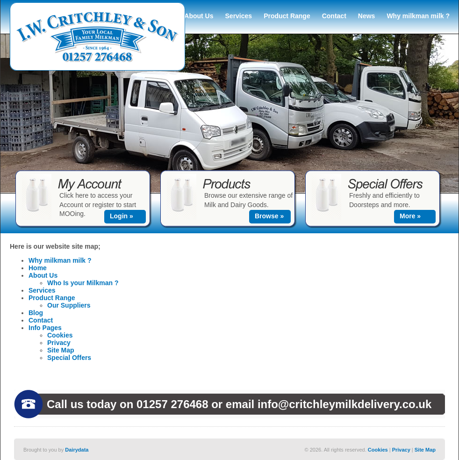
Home (38, 268)
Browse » (269, 216)
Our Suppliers (69, 305)
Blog (36, 312)
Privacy (59, 342)
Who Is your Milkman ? (82, 283)
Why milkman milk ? (418, 16)
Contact (334, 16)
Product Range (287, 16)
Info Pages (45, 327)
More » (410, 216)
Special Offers (69, 357)
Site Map (60, 350)
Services (238, 16)
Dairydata (76, 450)
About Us (198, 16)
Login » (121, 216)
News (366, 16)
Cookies (59, 335)
